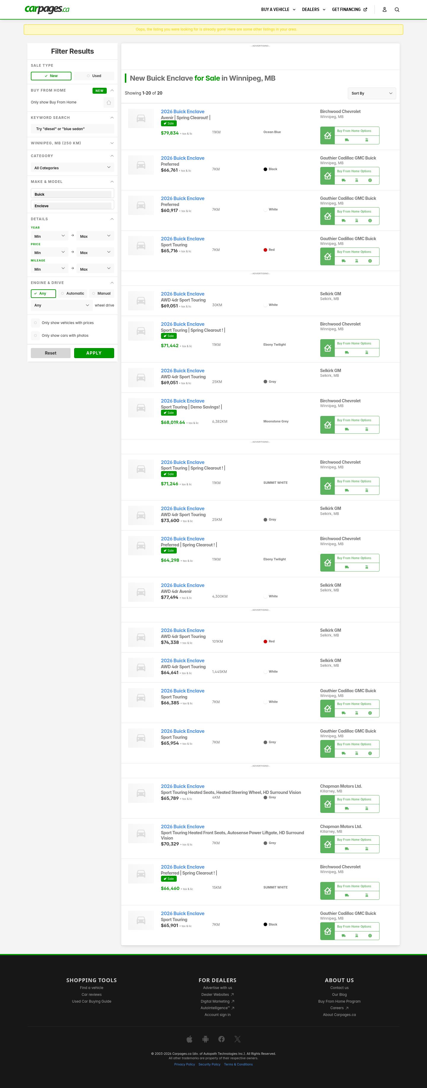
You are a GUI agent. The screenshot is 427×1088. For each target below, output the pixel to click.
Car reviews (92, 994)
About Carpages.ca (339, 1014)
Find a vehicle (91, 987)
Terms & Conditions (238, 1064)
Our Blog (339, 994)
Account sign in (218, 1014)
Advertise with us (217, 987)
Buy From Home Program (339, 1001)
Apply (94, 352)
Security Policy (210, 1064)
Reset (50, 352)
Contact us (339, 987)
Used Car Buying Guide (91, 1001)
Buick (72, 194)
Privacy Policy (184, 1064)
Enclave (72, 205)
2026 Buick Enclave (183, 111)
